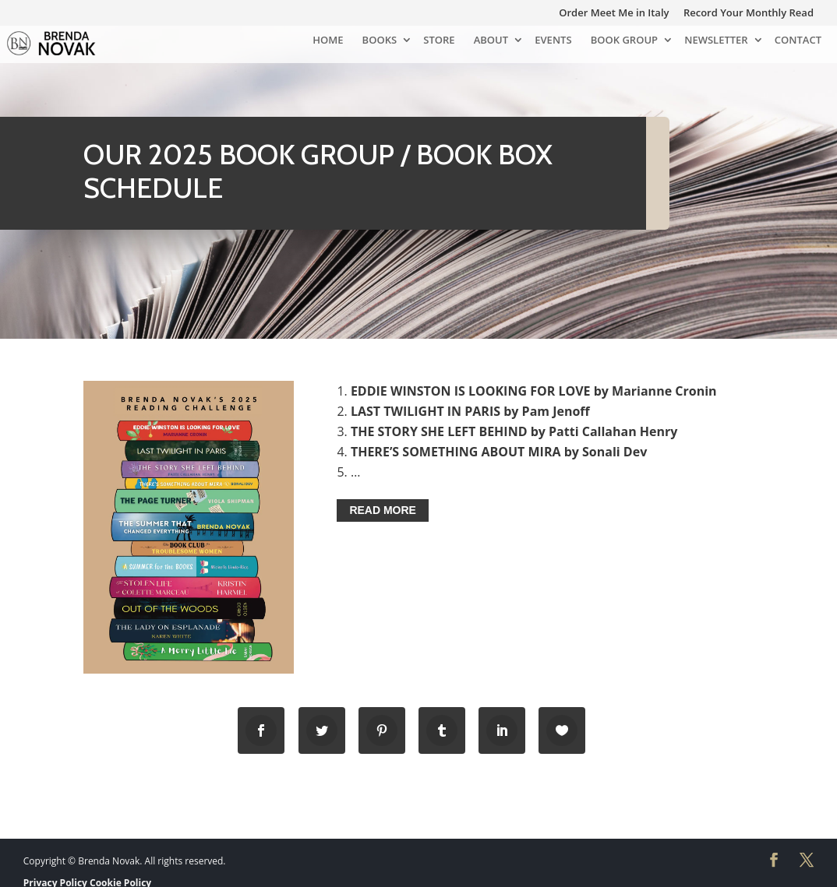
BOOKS (379, 41)
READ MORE (382, 511)
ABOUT (491, 41)
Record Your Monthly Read (748, 13)
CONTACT (798, 41)
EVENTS (553, 41)
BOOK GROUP (624, 41)
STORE (438, 41)
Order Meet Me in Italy (614, 13)
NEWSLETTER (715, 41)
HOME (328, 41)
